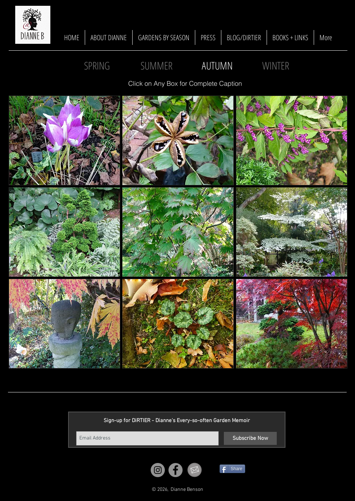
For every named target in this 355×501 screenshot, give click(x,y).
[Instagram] (158, 470)
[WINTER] (275, 65)
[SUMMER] (156, 65)
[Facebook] (175, 470)
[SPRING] (96, 65)
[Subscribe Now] (250, 438)
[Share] (232, 468)
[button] (217, 65)
